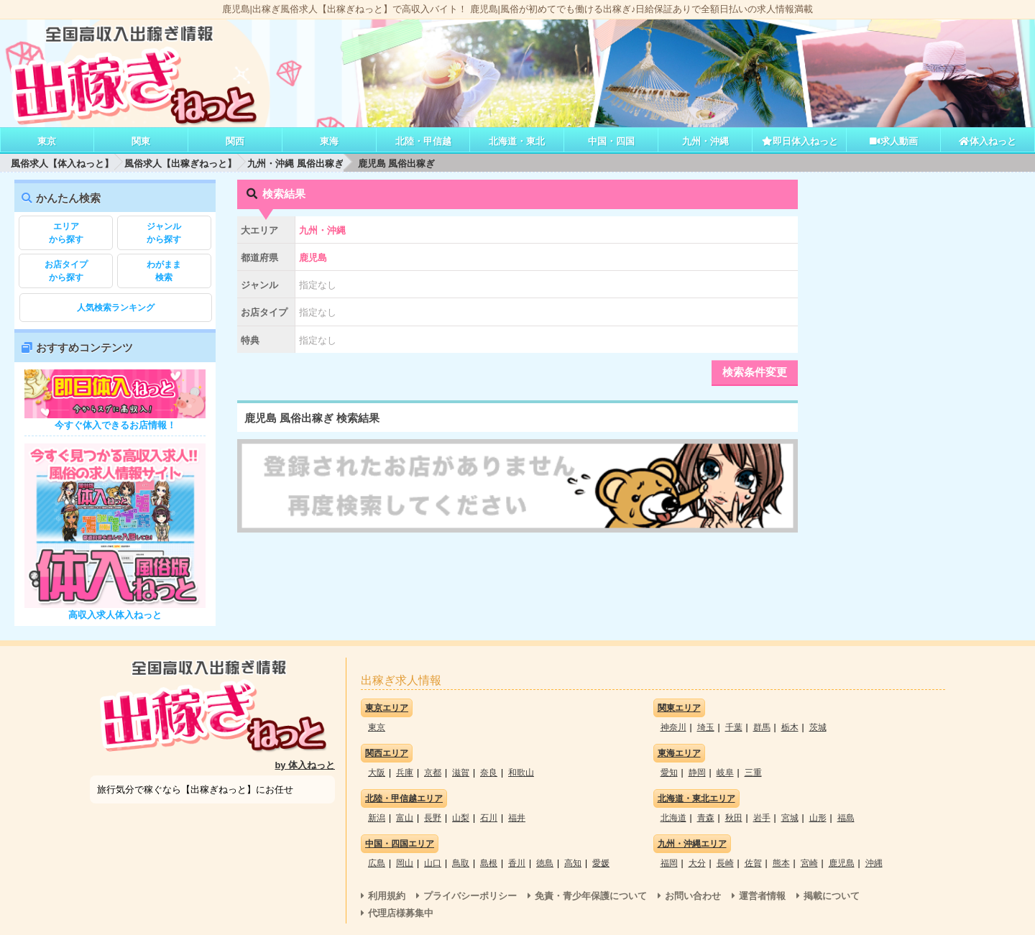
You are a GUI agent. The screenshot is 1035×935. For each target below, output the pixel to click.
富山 (404, 818)
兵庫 (404, 773)
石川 (488, 818)
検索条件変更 (754, 372)
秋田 (733, 818)
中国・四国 (611, 141)
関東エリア (679, 708)
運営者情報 (762, 895)
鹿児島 (842, 863)
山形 (818, 818)
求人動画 (893, 141)
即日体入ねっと (799, 141)
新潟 (376, 818)
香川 (516, 863)
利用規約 (386, 895)
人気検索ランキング (116, 308)
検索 (164, 270)
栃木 (790, 727)
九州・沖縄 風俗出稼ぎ (295, 163)
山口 (432, 863)
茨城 (818, 727)
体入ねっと (987, 141)
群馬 (761, 727)
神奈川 (673, 727)
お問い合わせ (693, 895)
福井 (516, 818)
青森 (705, 818)
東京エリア (386, 708)
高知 (572, 863)
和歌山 (521, 773)
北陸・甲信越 (423, 141)
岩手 (761, 818)
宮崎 (809, 863)
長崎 (725, 863)
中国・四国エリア (399, 844)
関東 (141, 141)
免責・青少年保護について (591, 895)
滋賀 (460, 773)
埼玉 (705, 727)
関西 (235, 141)
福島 (846, 818)
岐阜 (725, 773)
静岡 (697, 773)
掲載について (832, 895)
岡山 (404, 863)
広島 (376, 863)
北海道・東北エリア (696, 798)
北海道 (673, 818)
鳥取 (460, 863)
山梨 (460, 818)
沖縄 (874, 863)
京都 (432, 773)
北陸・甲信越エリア (404, 798)
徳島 (544, 863)
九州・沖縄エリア (692, 844)
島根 (488, 863)
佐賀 (753, 863)
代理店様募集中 (400, 913)
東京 (46, 141)
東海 (329, 141)
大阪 (376, 773)
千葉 (733, 727)
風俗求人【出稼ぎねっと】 (180, 163)
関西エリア (386, 753)
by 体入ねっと (305, 765)
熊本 (781, 863)
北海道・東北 (517, 141)
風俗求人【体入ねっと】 (62, 163)
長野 (432, 818)
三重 (753, 773)
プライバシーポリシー (470, 895)
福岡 (669, 863)
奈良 (488, 773)
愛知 (669, 773)
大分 (697, 863)
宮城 (790, 818)
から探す (65, 232)
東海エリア (679, 753)
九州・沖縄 (705, 141)
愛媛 (601, 863)
